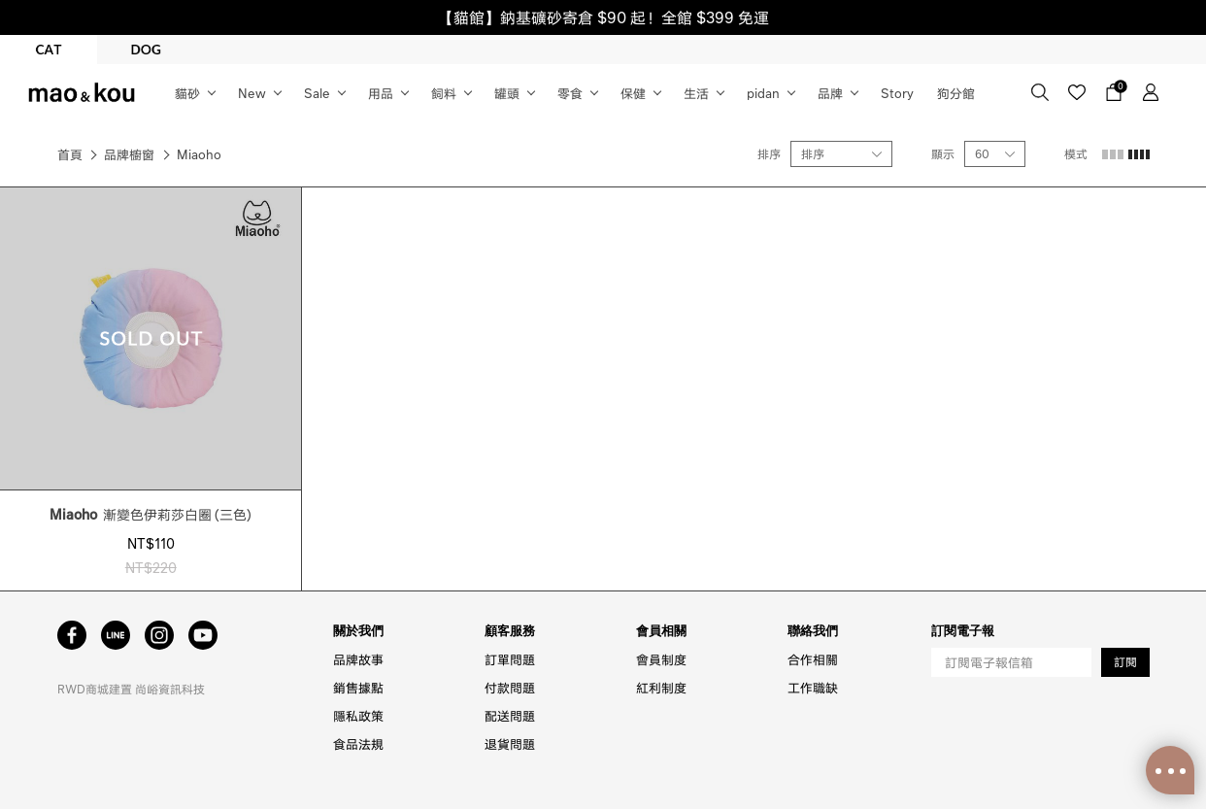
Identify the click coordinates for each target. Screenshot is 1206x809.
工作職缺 (812, 687)
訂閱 (1125, 662)
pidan (763, 93)
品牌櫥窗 (129, 154)
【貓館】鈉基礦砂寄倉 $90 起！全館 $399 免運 (603, 17)
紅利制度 (661, 687)
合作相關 (812, 659)
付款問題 (510, 687)
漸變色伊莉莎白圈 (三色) (150, 513)
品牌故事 (358, 659)
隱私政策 (358, 715)
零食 (570, 93)
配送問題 (510, 715)
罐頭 (506, 93)
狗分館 (956, 93)
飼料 (443, 93)
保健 (633, 93)
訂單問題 (510, 659)
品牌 (830, 93)
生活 (696, 93)
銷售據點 (358, 687)
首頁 (70, 154)
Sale (317, 93)
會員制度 (661, 659)
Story (897, 93)
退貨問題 (510, 743)
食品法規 (358, 743)
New (252, 93)
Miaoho (199, 154)
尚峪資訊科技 (170, 689)
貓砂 (187, 93)
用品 (380, 93)
